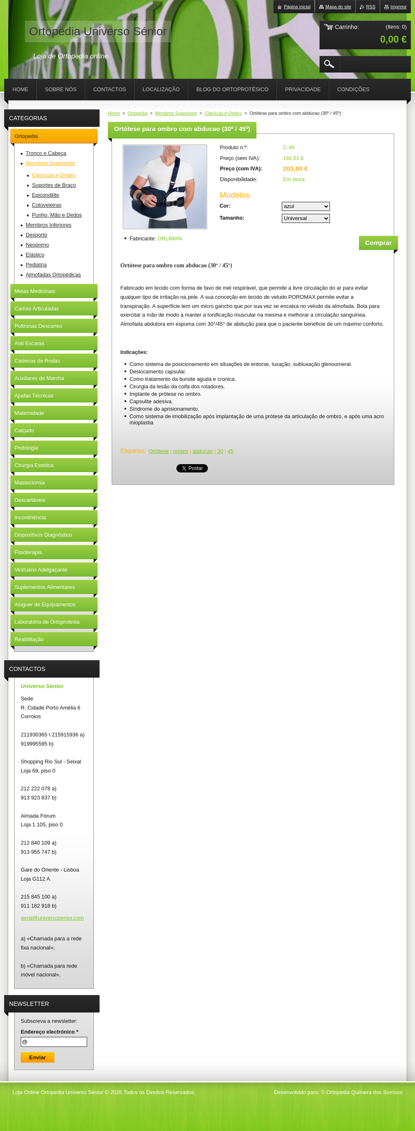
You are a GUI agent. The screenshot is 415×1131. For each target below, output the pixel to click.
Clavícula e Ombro (223, 113)
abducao (203, 451)
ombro (180, 451)
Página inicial (297, 6)
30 (220, 451)
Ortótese (159, 451)
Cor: (225, 206)
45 (230, 451)
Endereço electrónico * (49, 1032)
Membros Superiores (176, 113)
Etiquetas (132, 451)
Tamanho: (232, 218)
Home (114, 113)
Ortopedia (137, 113)
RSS (370, 6)
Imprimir (399, 6)
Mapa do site (338, 6)
